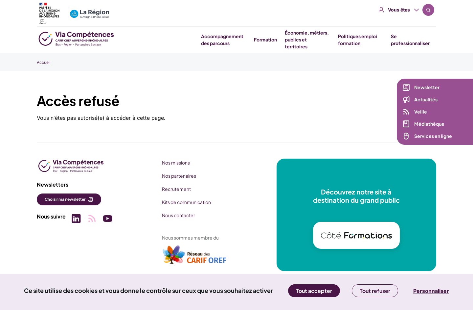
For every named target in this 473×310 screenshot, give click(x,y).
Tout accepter (314, 290)
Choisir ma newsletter (65, 199)
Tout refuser (375, 290)
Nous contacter (178, 215)
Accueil (44, 62)
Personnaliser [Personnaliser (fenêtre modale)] (431, 291)
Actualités (426, 100)
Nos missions (176, 163)
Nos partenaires (179, 176)
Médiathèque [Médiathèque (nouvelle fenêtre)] (429, 124)
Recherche (428, 10)
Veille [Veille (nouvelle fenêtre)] (420, 112)
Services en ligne (433, 136)
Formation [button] (265, 39)
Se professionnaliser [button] (410, 39)
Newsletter (426, 87)
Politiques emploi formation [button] (357, 39)
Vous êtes (399, 10)
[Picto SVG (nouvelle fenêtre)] (76, 219)
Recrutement (176, 189)
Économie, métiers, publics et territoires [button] (307, 39)
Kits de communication (186, 202)
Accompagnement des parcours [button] (222, 39)
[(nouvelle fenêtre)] (195, 257)
